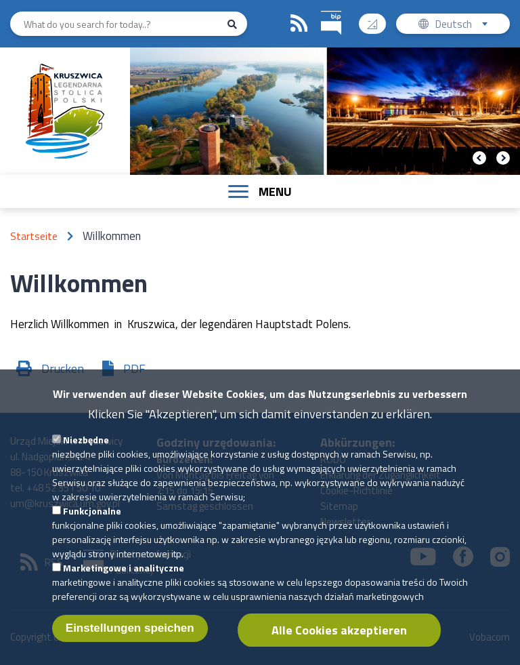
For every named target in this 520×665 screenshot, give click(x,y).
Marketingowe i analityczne (123, 582)
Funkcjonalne (92, 525)
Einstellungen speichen (130, 642)
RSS (299, 23)
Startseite (34, 236)
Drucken (62, 368)
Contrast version (377, 19)
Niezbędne (86, 454)
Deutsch (468, 25)
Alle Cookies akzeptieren (339, 644)
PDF (134, 368)
